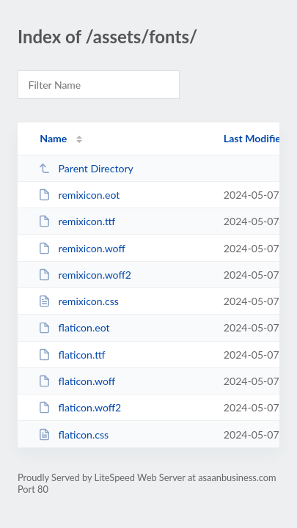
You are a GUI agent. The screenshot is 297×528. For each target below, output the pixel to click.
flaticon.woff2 (79, 407)
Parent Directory (85, 168)
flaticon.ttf (71, 354)
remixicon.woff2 (84, 274)
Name (53, 138)
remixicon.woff (81, 248)
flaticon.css (73, 434)
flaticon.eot (73, 327)
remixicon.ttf (76, 221)
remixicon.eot (79, 194)
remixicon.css (78, 301)
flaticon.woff (76, 381)
